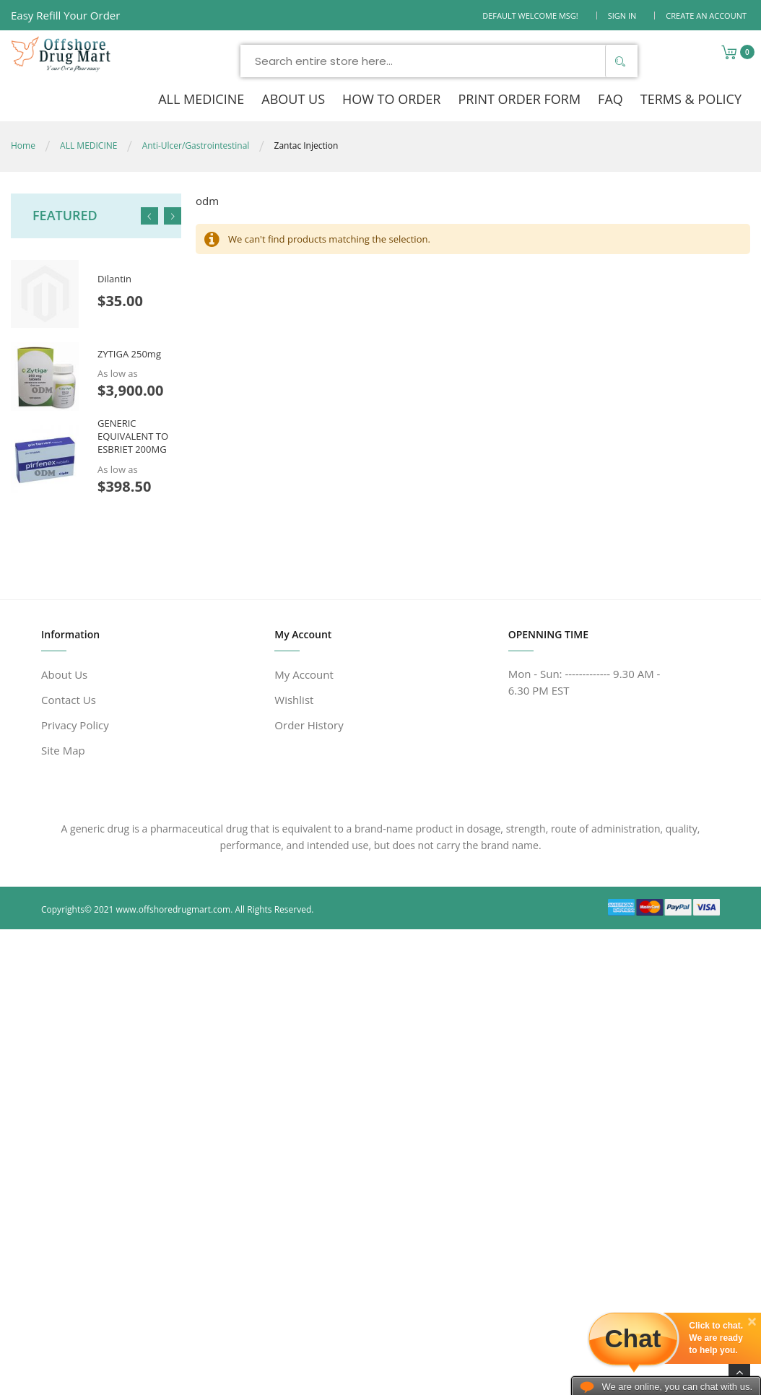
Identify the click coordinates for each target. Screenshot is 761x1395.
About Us (64, 674)
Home (23, 145)
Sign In (622, 15)
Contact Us (68, 699)
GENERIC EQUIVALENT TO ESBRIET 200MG (132, 436)
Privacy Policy (75, 725)
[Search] (619, 61)
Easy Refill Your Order (65, 15)
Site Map (63, 750)
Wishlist (293, 699)
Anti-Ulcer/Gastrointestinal (196, 145)
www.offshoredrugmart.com (173, 909)
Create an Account (706, 15)
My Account (304, 674)
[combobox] (439, 61)
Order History (308, 725)
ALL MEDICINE (88, 145)
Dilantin (114, 278)
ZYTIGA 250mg (129, 353)
